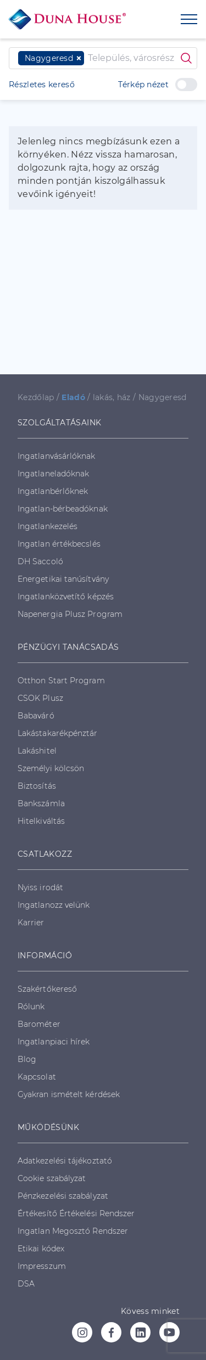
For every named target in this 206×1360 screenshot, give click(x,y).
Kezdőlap (36, 397)
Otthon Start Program (61, 680)
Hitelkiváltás (41, 821)
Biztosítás (37, 786)
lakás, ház (112, 397)
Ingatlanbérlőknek (53, 491)
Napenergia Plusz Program (70, 614)
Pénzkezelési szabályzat (63, 1196)
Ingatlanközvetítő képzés (66, 597)
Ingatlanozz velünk (54, 905)
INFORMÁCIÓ (45, 955)
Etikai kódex (41, 1249)
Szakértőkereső (47, 989)
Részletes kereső (42, 84)
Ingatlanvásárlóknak (57, 456)
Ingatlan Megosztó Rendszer (73, 1231)
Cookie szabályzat (52, 1178)
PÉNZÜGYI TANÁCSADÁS (68, 647)
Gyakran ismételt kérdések (69, 1094)
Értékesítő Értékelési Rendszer (76, 1213)
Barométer (39, 1024)
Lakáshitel (37, 751)
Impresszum (42, 1266)
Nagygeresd (162, 397)
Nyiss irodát (40, 887)
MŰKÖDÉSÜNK (48, 1127)
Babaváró (36, 716)
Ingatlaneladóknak (53, 474)
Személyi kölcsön (51, 768)
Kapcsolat (37, 1077)
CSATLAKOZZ (45, 854)
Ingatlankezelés (47, 526)
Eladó (73, 397)
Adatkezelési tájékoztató (65, 1161)
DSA (26, 1284)
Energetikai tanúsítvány (63, 579)
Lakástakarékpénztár (58, 733)
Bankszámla (41, 803)
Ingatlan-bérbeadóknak (63, 509)
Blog (27, 1059)
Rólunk (31, 1006)
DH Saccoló (40, 561)
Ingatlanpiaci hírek (54, 1042)
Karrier (31, 923)
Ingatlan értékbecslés (59, 544)
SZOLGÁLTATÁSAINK (59, 423)
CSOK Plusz (40, 698)
